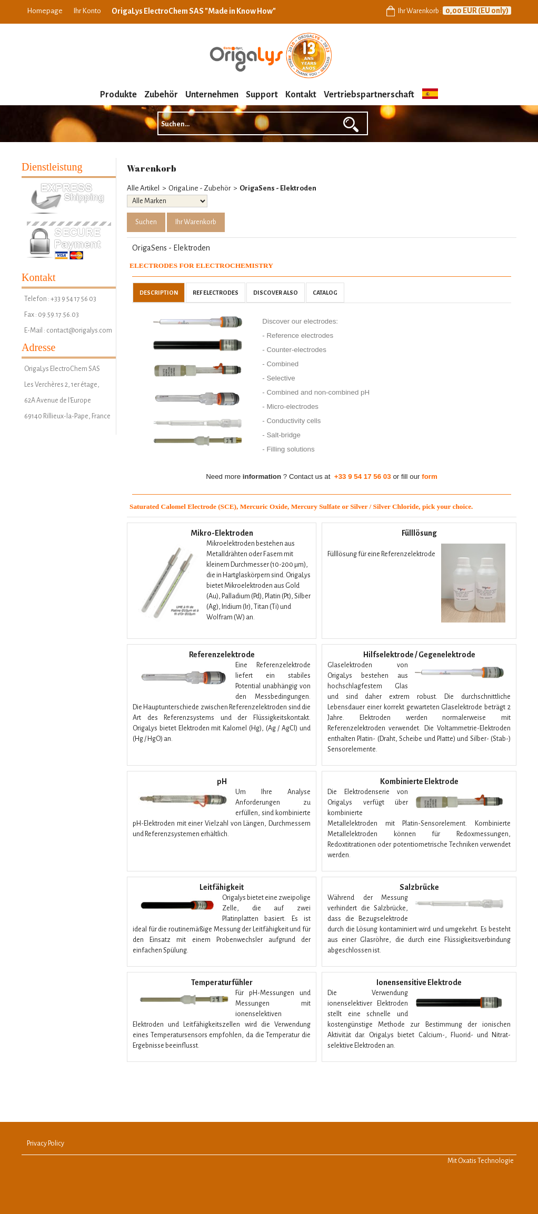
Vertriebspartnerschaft (369, 94)
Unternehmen (211, 94)
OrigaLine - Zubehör (199, 188)
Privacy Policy (45, 1143)
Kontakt (300, 94)
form (429, 476)
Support (262, 94)
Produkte (118, 94)
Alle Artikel (143, 188)
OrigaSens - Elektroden (278, 188)
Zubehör (161, 94)
